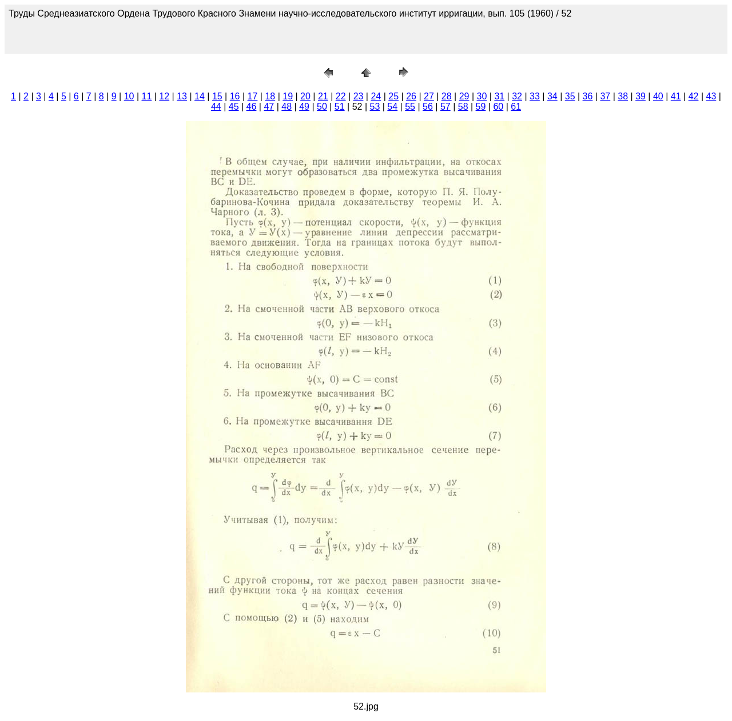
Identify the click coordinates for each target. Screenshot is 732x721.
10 (129, 96)
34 (552, 96)
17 (253, 96)
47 (269, 106)
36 (588, 96)
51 (340, 106)
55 (410, 106)
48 (286, 106)
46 (251, 106)
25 (393, 96)
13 (182, 96)
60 (498, 106)
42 (694, 96)
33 (535, 96)
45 (234, 106)
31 (499, 96)
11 (147, 96)
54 (392, 106)
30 (482, 96)
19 (288, 96)
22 (341, 96)
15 (217, 96)
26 (411, 96)
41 (676, 96)
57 (445, 106)
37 (605, 96)
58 (463, 106)
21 (323, 96)
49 (304, 106)
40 (658, 96)
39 (640, 96)
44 (216, 106)
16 (235, 96)
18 (270, 96)
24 (376, 96)
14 (199, 96)
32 (517, 96)
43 (711, 96)
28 (446, 96)
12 (164, 96)
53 (375, 106)
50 (322, 106)
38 (623, 96)
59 (481, 106)
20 (305, 96)
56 (428, 106)
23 (358, 96)
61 (516, 106)
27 (429, 96)
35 (570, 96)
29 (464, 96)
